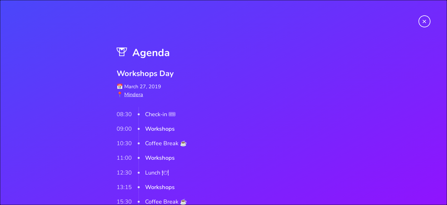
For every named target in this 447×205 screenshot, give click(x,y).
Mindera (133, 94)
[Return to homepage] (424, 22)
